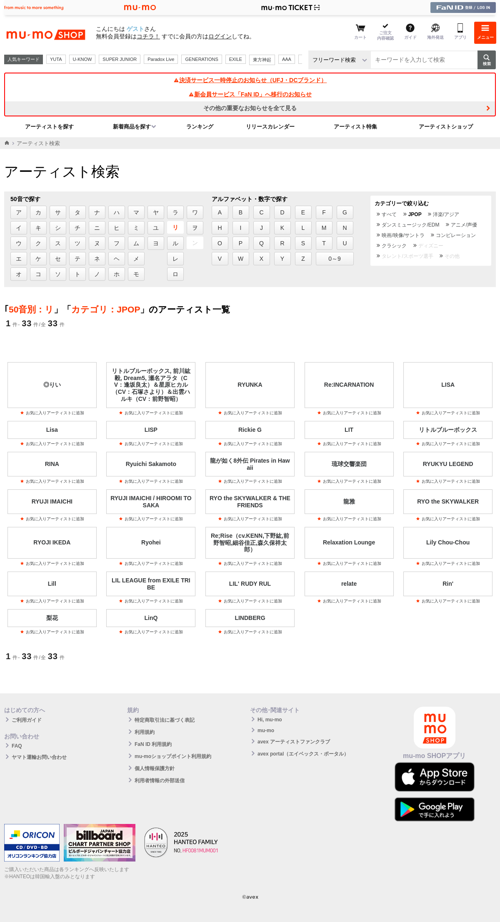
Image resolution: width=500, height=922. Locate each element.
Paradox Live (161, 59)
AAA (286, 59)
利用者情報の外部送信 (160, 780)
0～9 (334, 258)
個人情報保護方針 (155, 768)
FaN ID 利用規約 (153, 744)
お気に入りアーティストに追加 (52, 413)
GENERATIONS (201, 59)
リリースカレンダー (270, 126)
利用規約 (145, 732)
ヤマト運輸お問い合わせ (39, 757)
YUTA (56, 59)
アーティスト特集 (355, 126)
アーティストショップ (446, 126)
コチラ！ (148, 36)
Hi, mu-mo (270, 720)
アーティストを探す (49, 126)
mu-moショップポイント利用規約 (173, 756)
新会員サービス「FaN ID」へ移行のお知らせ (250, 94)
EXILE (235, 59)
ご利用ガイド (27, 720)
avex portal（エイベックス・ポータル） (303, 754)
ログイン (220, 36)
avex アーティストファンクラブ (294, 742)
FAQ (17, 746)
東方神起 (262, 59)
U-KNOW (82, 59)
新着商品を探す (132, 126)
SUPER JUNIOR (119, 59)
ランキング (199, 126)
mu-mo (266, 730)
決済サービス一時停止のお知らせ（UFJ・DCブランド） (250, 80)
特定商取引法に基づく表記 (165, 720)
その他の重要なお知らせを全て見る (250, 108)
